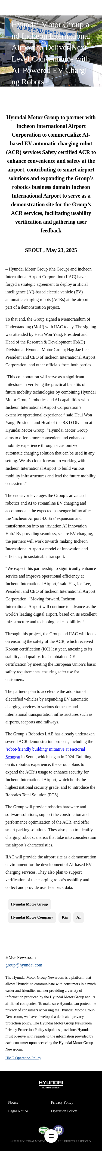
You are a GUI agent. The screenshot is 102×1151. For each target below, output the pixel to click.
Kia (65, 917)
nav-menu (51, 1136)
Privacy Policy (62, 1102)
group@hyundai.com (23, 965)
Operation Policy (64, 1111)
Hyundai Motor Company (32, 917)
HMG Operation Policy (23, 1058)
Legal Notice (18, 1111)
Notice (13, 1102)
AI (78, 917)
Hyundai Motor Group (29, 904)
